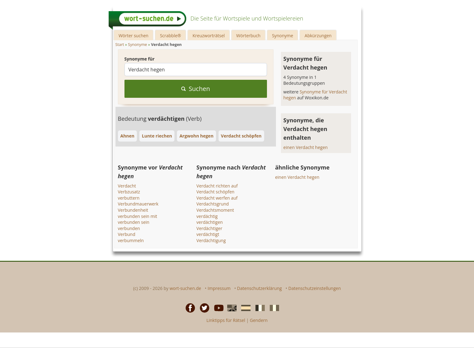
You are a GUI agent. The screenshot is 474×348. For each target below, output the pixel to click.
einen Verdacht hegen (305, 147)
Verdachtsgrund (212, 204)
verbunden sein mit (137, 216)
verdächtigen (209, 222)
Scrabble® (170, 35)
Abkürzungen (318, 35)
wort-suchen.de (185, 288)
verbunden (129, 228)
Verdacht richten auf (217, 186)
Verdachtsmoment (215, 210)
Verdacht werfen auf (217, 198)
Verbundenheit (133, 210)
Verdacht (127, 186)
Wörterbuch (248, 35)
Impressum (219, 288)
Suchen (195, 88)
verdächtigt (207, 234)
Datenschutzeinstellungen (314, 288)
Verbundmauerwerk (138, 204)
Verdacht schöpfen (215, 192)
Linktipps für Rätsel (225, 320)
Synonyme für (139, 59)
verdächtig (207, 216)
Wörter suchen (133, 35)
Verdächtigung (211, 240)
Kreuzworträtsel (208, 35)
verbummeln (131, 240)
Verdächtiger (209, 228)
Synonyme (282, 35)
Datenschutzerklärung (259, 288)
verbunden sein (134, 222)
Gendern (259, 320)
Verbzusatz (129, 192)
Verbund (126, 234)
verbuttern (129, 198)
